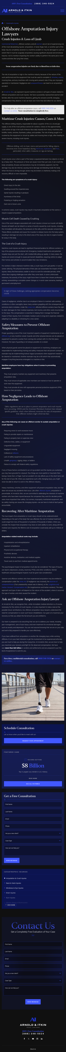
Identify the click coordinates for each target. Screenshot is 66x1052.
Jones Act (31, 307)
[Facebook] (24, 1038)
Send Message (11, 860)
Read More (33, 778)
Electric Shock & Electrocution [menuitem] (16, 902)
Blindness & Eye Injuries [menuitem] (13, 888)
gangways (13, 460)
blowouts (39, 148)
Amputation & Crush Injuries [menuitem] (15, 878)
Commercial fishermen (10, 44)
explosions (48, 148)
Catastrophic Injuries (12, 23)
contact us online (10, 111)
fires (57, 148)
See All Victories (33, 784)
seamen (39, 44)
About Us (33, 1049)
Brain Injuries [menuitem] (9, 893)
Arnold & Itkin (9, 92)
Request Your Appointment (33, 741)
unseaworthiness (37, 83)
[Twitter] (28, 1038)
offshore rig (6, 336)
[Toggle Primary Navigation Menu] (62, 11)
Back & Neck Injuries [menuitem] (12, 883)
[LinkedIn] (41, 1038)
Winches (55, 77)
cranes (60, 77)
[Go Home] (2, 23)
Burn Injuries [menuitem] (9, 897)
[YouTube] (33, 1038)
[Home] (17, 10)
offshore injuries (45, 490)
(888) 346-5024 (44, 3)
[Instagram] (37, 1038)
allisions (15, 453)
